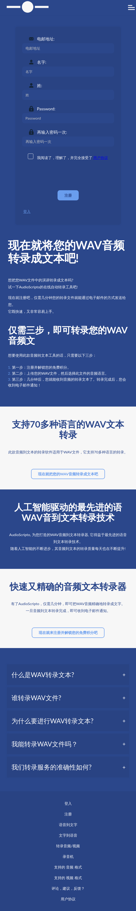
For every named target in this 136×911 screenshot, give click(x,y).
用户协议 (100, 157)
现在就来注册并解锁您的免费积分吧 (68, 632)
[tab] (68, 674)
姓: (39, 85)
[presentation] (57, 175)
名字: (41, 62)
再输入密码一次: (52, 132)
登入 (27, 211)
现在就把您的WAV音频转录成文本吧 (68, 474)
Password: (46, 108)
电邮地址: (46, 38)
